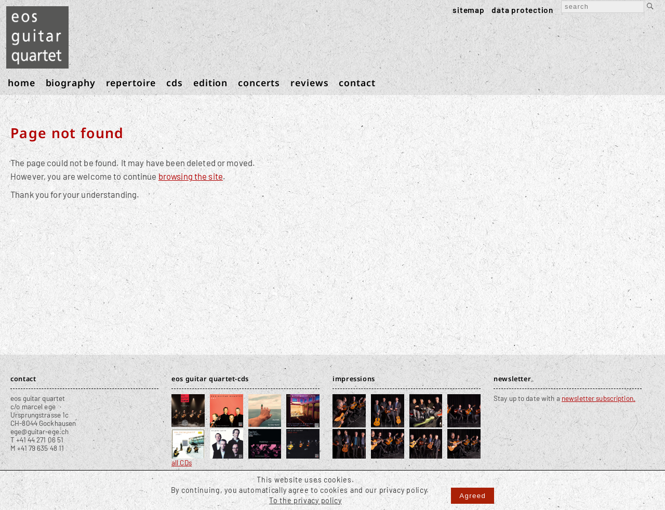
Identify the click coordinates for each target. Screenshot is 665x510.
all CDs (181, 463)
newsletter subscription (597, 398)
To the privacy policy (305, 500)
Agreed (472, 496)
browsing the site (190, 176)
